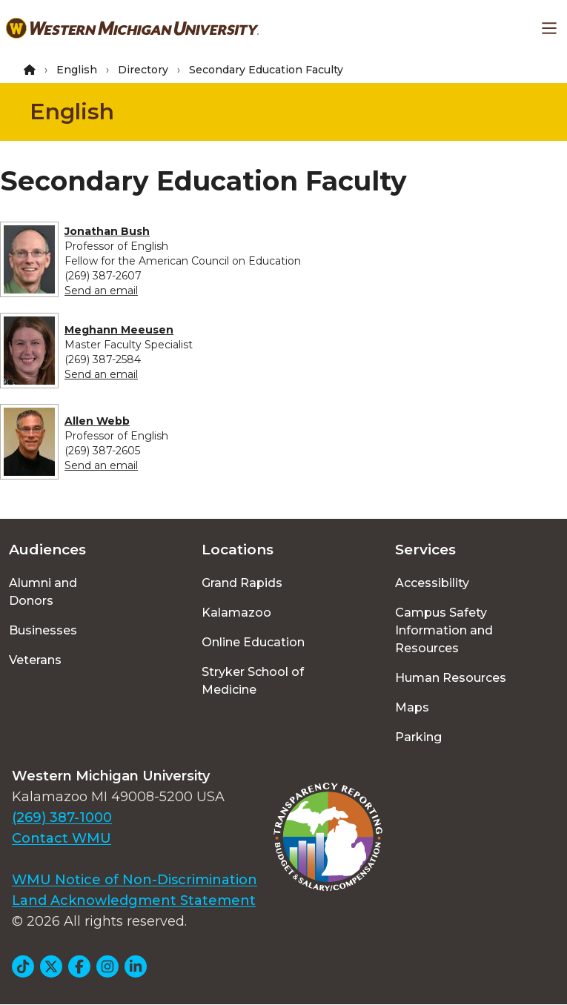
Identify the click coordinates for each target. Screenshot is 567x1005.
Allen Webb (97, 421)
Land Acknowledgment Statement (134, 900)
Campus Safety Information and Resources (444, 630)
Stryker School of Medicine (253, 681)
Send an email (101, 290)
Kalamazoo (236, 613)
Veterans (35, 660)
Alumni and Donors (43, 592)
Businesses (43, 630)
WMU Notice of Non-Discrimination (134, 880)
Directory (143, 69)
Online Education (253, 642)
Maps (412, 707)
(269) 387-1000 (62, 817)
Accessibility (432, 583)
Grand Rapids (242, 583)
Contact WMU (61, 838)
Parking (418, 737)
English (76, 69)
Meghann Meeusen (118, 329)
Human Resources (450, 678)
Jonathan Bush (107, 231)
